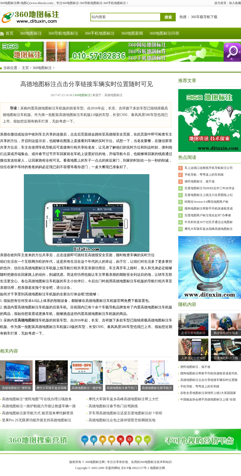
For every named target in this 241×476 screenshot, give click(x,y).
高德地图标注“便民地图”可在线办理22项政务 (37, 399)
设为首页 (220, 3)
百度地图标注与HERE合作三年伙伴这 (209, 188)
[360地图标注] (82, 95)
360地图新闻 (132, 33)
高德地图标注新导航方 (157, 375)
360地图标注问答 (164, 33)
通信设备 (63, 288)
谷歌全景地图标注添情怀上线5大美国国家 (208, 393)
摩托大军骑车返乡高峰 (51, 375)
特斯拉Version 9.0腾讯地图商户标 (206, 201)
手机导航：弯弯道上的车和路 (204, 174)
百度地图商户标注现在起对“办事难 (208, 215)
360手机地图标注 (100, 33)
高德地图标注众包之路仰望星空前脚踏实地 (122, 420)
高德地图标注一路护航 (86, 375)
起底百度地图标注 (193, 333)
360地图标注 (31, 33)
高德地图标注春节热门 (121, 375)
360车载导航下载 (204, 17)
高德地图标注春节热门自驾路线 (113, 406)
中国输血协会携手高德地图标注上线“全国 (208, 399)
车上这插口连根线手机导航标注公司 (209, 168)
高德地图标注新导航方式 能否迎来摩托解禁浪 (37, 413)
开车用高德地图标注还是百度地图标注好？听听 (125, 413)
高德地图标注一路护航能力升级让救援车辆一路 (39, 406)
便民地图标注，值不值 (200, 181)
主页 (25, 68)
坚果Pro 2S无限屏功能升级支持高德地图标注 (36, 420)
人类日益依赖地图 (193, 358)
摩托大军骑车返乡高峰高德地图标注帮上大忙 (124, 399)
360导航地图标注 (63, 33)
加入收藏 (235, 3)
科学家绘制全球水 (226, 333)
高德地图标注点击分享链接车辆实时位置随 (208, 380)
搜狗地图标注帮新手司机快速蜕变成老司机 (208, 373)
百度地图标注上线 (226, 358)
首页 (10, 33)
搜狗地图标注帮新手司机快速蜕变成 (209, 208)
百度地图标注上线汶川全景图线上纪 (209, 195)
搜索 (168, 17)
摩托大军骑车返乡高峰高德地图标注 (209, 229)
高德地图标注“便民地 (16, 375)
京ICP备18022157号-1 (135, 468)
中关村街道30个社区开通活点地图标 (209, 222)
